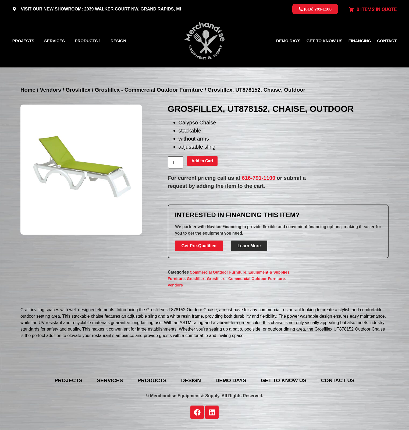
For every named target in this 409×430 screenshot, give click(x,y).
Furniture (176, 279)
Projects (23, 40)
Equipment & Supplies (269, 272)
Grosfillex (78, 90)
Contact (387, 40)
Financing (359, 40)
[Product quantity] (175, 162)
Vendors (50, 90)
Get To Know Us (325, 40)
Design (118, 40)
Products (86, 40)
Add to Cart (202, 160)
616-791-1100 (258, 178)
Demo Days (288, 40)
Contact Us (346, 381)
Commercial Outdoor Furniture (218, 272)
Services (54, 40)
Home (27, 90)
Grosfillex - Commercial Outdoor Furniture (149, 90)
